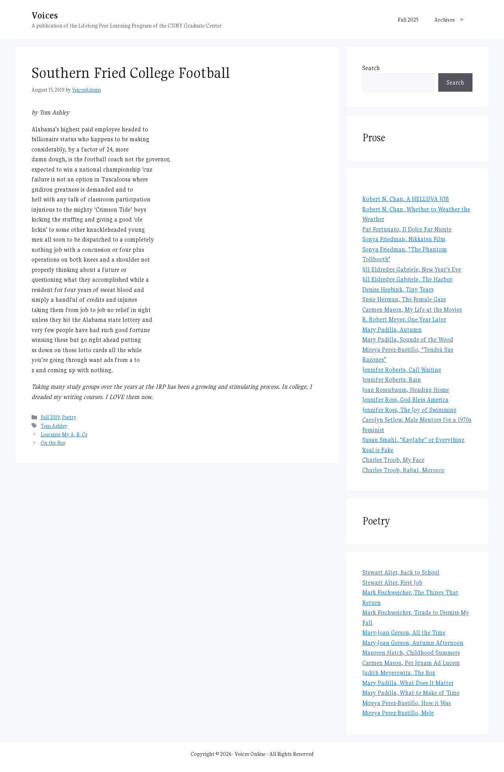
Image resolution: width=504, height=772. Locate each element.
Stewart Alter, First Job (392, 582)
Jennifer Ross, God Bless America (405, 399)
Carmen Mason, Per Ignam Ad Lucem (411, 663)
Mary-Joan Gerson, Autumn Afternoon (412, 642)
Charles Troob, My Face (393, 460)
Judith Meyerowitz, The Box (398, 672)
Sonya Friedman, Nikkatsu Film (403, 239)
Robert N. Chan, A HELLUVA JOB (405, 199)
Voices (45, 15)
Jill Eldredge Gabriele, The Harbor (407, 279)
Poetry (69, 417)
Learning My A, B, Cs (64, 434)
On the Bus (53, 443)
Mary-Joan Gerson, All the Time (403, 632)
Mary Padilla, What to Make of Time (411, 692)
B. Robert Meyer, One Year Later (404, 319)
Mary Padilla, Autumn (392, 329)
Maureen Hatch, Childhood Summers (411, 652)
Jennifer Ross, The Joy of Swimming (409, 410)
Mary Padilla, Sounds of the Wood (407, 339)
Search (371, 68)
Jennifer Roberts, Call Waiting (401, 369)
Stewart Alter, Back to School (400, 572)
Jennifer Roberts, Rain (391, 379)
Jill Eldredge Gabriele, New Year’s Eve (411, 269)
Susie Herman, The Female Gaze (404, 299)
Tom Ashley (54, 426)
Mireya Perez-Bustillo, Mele (398, 713)
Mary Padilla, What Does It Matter (408, 683)
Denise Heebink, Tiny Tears (398, 289)
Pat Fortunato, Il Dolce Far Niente (407, 229)
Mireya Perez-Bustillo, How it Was (406, 703)
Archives (453, 19)
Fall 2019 (50, 417)
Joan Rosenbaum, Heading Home (405, 389)
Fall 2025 (408, 19)
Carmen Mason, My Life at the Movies (412, 309)
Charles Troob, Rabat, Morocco (403, 470)
